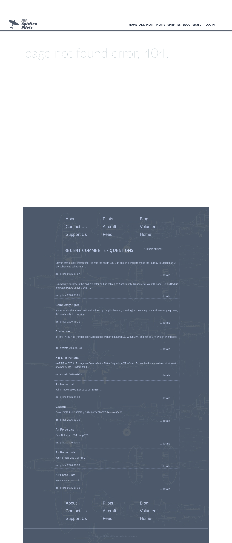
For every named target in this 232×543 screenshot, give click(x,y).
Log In (210, 24)
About (71, 218)
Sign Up (198, 24)
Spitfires (174, 24)
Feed (108, 234)
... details (164, 274)
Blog (186, 24)
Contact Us (76, 226)
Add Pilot (146, 24)
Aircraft (109, 226)
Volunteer (149, 226)
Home (133, 24)
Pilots (160, 24)
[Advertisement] (115, 10)
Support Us (76, 234)
